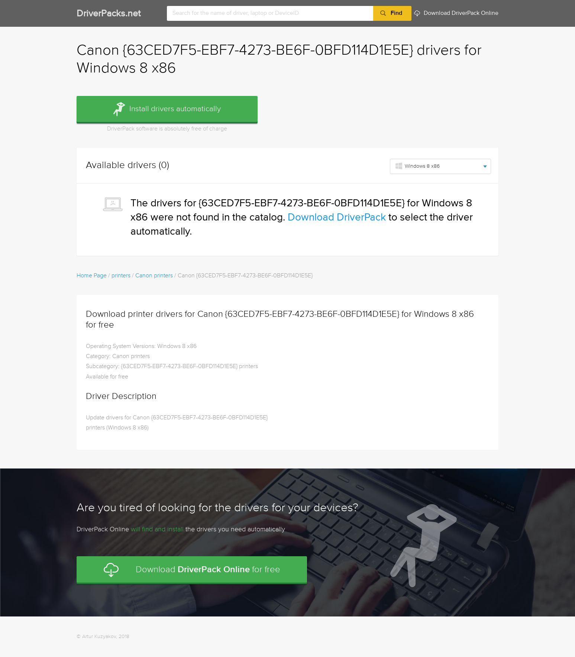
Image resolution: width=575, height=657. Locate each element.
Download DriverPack (337, 217)
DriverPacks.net (108, 14)
